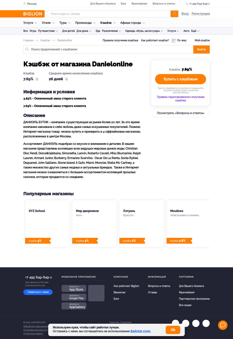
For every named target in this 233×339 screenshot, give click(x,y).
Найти (201, 49)
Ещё (193, 30)
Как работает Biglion (126, 286)
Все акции (185, 305)
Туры (65, 23)
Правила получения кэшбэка (120, 40)
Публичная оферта (33, 333)
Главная (28, 40)
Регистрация (201, 13)
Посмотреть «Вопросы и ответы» (180, 113)
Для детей (68, 30)
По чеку (179, 40)
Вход (184, 13)
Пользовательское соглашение (39, 330)
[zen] (206, 323)
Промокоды (86, 23)
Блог (123, 3)
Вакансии (119, 292)
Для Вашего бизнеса (103, 3)
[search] (174, 14)
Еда (98, 30)
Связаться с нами (38, 292)
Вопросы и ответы (164, 3)
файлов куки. (140, 331)
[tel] (196, 323)
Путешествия (46, 30)
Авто (186, 30)
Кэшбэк (108, 23)
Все (25, 30)
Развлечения (110, 30)
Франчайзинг (139, 3)
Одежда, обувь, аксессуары (142, 30)
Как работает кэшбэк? (155, 40)
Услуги (31, 23)
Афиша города (133, 23)
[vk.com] (175, 323)
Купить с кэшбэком (181, 79)
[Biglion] (34, 13)
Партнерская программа (194, 298)
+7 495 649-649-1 (199, 3)
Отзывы (152, 292)
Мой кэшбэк (199, 40)
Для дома (82, 30)
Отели (49, 23)
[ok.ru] (185, 323)
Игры (33, 30)
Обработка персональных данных (41, 326)
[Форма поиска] (113, 13)
